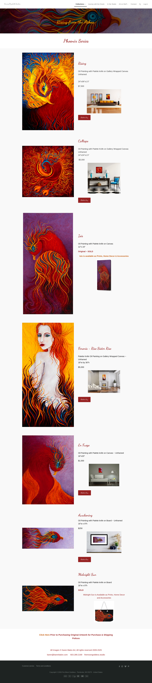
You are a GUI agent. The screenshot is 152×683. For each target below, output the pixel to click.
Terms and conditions (43, 666)
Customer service (28, 666)
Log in (145, 4)
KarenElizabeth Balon (12, 4)
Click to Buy (84, 117)
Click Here (44, 635)
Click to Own (84, 493)
